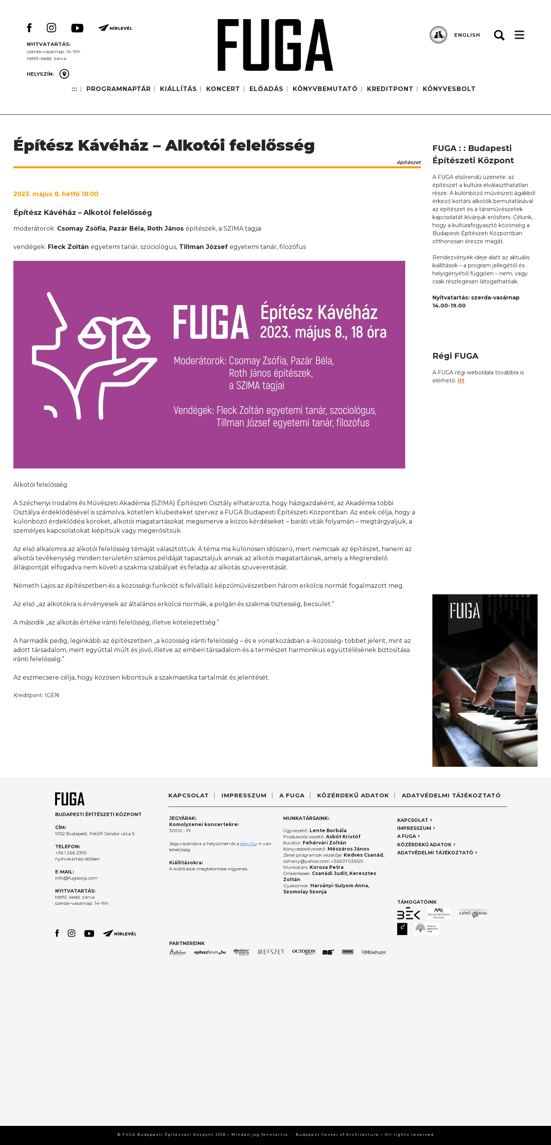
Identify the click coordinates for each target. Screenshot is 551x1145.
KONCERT (223, 89)
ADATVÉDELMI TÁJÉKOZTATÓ (451, 795)
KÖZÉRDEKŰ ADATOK (353, 795)
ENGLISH (467, 35)
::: (74, 89)
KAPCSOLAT (188, 795)
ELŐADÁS (266, 89)
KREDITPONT (390, 89)
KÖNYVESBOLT (449, 89)
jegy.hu (248, 843)
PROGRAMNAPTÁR (118, 89)
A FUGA (292, 795)
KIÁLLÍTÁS (178, 89)
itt (461, 380)
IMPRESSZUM (244, 795)
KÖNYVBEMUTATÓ (325, 89)
